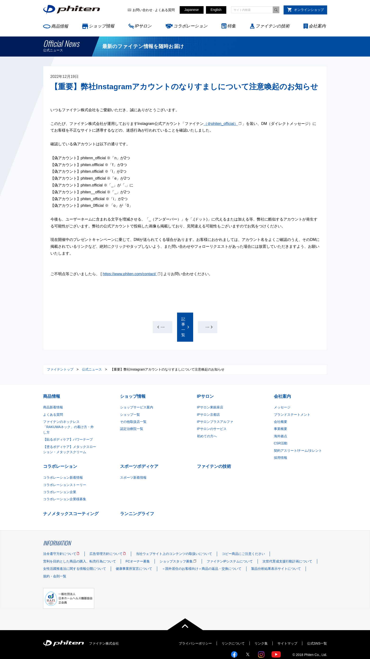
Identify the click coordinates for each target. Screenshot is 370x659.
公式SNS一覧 (317, 627)
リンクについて (233, 627)
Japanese (191, 10)
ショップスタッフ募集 (176, 545)
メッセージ (282, 391)
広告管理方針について (106, 538)
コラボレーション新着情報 (63, 462)
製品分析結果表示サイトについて (276, 553)
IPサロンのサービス (212, 413)
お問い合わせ (142, 10)
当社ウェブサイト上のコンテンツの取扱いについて (174, 538)
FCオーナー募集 (138, 545)
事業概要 (280, 413)
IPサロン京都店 (208, 399)
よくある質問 (165, 10)
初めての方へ (207, 420)
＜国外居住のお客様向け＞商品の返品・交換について (201, 553)
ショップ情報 (101, 26)
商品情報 (59, 26)
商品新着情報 (53, 391)
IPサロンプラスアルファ (215, 406)
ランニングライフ (137, 497)
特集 (231, 26)
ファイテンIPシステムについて (230, 545)
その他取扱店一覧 (133, 406)
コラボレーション (190, 26)
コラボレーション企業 (59, 476)
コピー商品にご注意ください (243, 538)
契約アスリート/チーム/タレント (298, 434)
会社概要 (280, 406)
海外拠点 (280, 420)
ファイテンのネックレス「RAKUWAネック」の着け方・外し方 (68, 411)
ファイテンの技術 (272, 26)
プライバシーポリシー (195, 627)
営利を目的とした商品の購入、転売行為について (79, 545)
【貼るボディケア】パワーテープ (68, 423)
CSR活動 (281, 427)
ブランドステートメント (292, 399)
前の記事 (126, 319)
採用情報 (280, 442)
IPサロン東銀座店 (210, 391)
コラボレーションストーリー (64, 469)
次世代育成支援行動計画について (287, 545)
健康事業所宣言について (134, 553)
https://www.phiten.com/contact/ (130, 274)
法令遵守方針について (59, 538)
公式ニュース (92, 353)
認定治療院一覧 (131, 413)
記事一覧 (183, 319)
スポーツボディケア (139, 450)
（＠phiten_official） (221, 124)
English (216, 10)
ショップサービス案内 (136, 391)
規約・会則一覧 (54, 560)
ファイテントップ (60, 353)
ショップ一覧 (130, 399)
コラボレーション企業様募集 (64, 483)
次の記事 (243, 319)
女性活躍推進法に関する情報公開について (74, 553)
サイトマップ (287, 627)
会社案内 (317, 26)
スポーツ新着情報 (133, 462)
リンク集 (261, 627)
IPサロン (143, 26)
